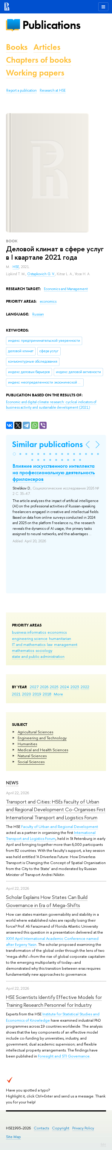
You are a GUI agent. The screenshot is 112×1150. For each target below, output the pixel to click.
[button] (14, 454)
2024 (64, 686)
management (65, 644)
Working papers (35, 72)
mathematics (23, 650)
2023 (74, 686)
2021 (16, 694)
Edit (103, 1144)
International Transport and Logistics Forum (51, 835)
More (58, 694)
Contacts (41, 1128)
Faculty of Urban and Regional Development (59, 826)
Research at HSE (53, 90)
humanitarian (60, 638)
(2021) (51, 405)
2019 (37, 694)
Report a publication (21, 90)
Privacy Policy (83, 1128)
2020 (26, 694)
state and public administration (38, 656)
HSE (16, 266)
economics (57, 632)
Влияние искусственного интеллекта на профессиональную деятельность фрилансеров (54, 472)
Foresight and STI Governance (64, 1056)
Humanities (27, 743)
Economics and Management (66, 289)
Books (16, 47)
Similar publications (47, 444)
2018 (47, 694)
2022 (85, 686)
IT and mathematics (28, 644)
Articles (46, 47)
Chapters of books (38, 60)
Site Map (13, 1136)
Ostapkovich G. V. (41, 274)
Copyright (60, 1128)
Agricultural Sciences (35, 732)
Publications (51, 25)
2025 (54, 686)
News (12, 783)
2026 (44, 686)
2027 (34, 686)
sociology (44, 650)
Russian (38, 314)
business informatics (29, 632)
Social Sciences (31, 761)
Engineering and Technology (42, 738)
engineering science (29, 638)
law (50, 644)
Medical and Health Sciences (43, 749)
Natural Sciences (32, 755)
